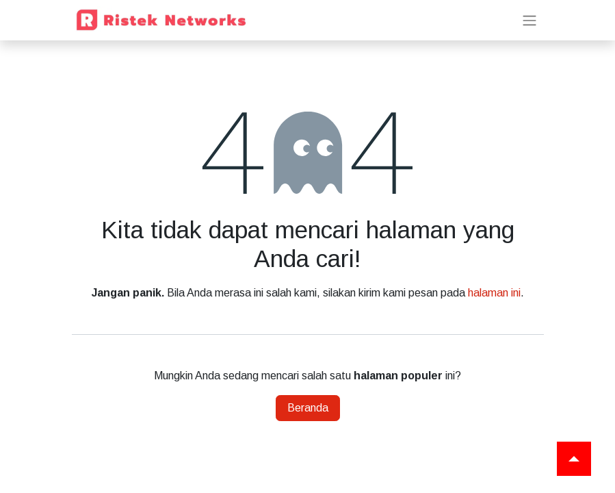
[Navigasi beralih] (529, 20)
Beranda (307, 408)
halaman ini (494, 293)
